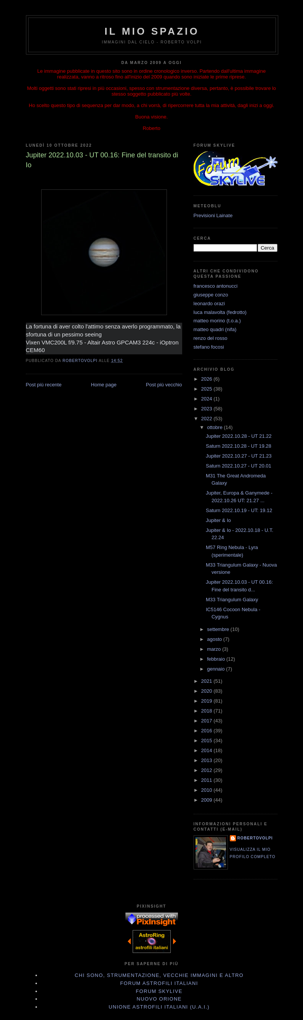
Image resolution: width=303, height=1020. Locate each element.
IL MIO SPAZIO (151, 31)
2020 (207, 691)
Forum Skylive (159, 991)
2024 (207, 399)
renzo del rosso (211, 338)
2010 (207, 790)
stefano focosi (209, 347)
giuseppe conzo (211, 295)
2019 (207, 701)
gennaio (216, 669)
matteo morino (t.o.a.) (217, 320)
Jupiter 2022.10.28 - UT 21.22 (239, 436)
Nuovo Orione (158, 999)
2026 (207, 379)
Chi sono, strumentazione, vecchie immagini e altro (159, 975)
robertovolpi (255, 838)
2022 (207, 418)
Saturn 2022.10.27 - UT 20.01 (238, 466)
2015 (207, 740)
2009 (207, 800)
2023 (207, 409)
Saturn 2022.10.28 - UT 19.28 (238, 446)
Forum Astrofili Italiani (159, 983)
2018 (207, 711)
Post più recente (44, 385)
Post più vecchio (164, 385)
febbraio (216, 659)
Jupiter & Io (218, 520)
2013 (207, 760)
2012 (207, 770)
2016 (207, 730)
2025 (207, 389)
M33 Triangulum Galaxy (232, 599)
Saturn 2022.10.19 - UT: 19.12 (239, 510)
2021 (207, 681)
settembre (218, 629)
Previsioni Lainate (213, 215)
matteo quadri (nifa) (215, 329)
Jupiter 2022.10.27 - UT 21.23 (239, 456)
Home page (104, 385)
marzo (214, 649)
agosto (215, 639)
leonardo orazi (209, 303)
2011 (207, 780)
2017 (207, 721)
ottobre (215, 427)
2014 (207, 750)
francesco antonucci (216, 286)
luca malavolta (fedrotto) (220, 312)
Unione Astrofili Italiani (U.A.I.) (159, 1007)
